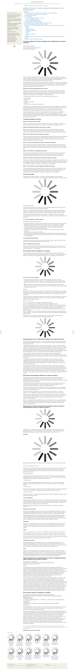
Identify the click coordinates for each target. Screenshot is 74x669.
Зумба (27, 35)
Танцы (27, 32)
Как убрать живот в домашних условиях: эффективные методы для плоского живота (13, 34)
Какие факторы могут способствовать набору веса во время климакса (38, 22)
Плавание (28, 27)
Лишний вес (28, 628)
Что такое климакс (28, 16)
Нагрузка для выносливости (31, 30)
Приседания (28, 31)
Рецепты (41, 5)
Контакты (28, 664)
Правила (36, 5)
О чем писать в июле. (11, 31)
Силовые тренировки (30, 29)
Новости (31, 5)
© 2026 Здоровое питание (11, 664)
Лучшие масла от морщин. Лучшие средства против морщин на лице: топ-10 (14, 20)
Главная (26, 5)
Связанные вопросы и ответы (30, 15)
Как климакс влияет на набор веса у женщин (33, 21)
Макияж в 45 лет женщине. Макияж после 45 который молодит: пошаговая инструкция (14, 24)
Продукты (46, 5)
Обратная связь (47, 664)
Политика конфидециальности (30, 665)
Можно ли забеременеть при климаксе (33, 20)
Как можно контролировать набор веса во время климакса (36, 24)
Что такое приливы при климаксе (32, 19)
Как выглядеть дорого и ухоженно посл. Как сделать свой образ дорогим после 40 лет (13, 16)
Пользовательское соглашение (33, 664)
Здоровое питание (37, 2)
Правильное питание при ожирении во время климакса (36, 14)
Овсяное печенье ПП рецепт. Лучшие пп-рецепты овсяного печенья (13, 28)
